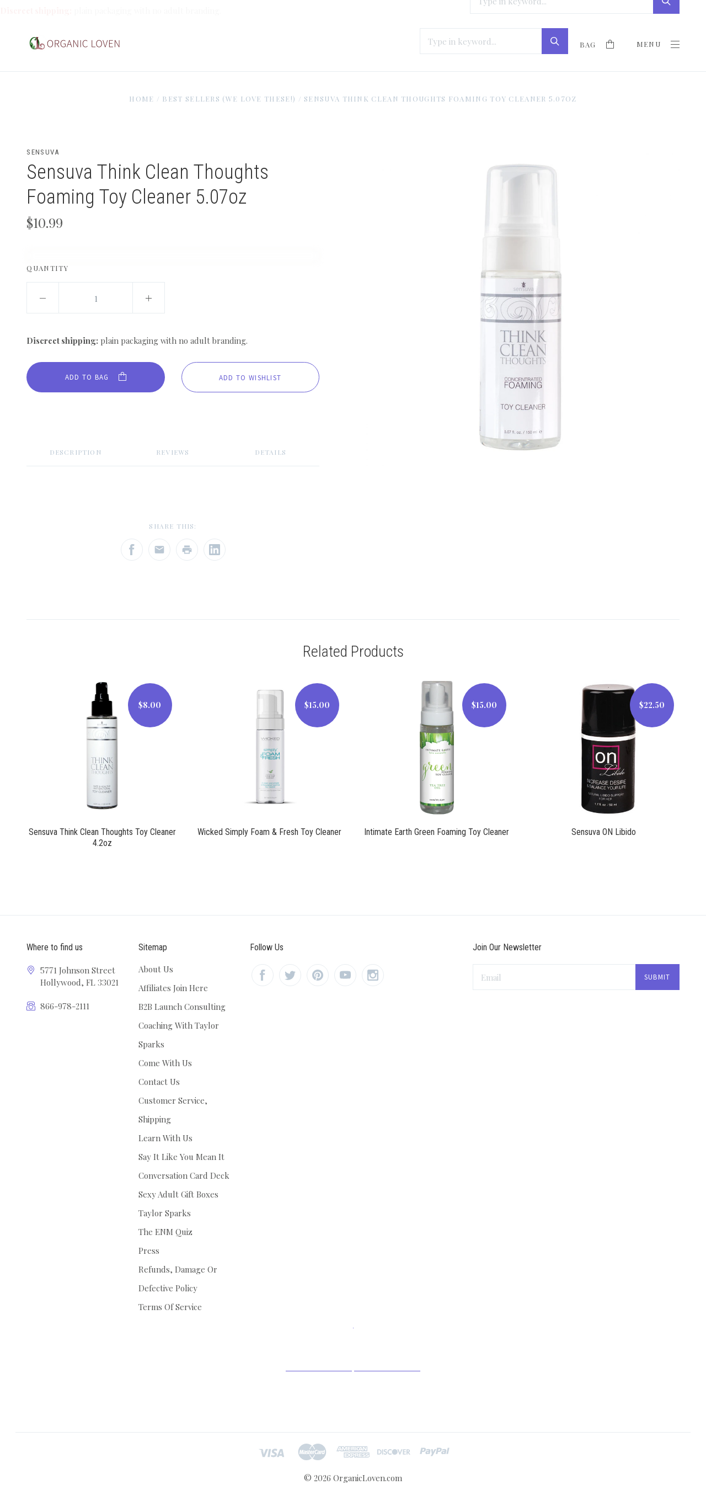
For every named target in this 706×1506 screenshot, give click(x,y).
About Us (155, 969)
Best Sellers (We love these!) (229, 98)
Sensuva (42, 152)
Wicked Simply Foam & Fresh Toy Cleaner (269, 832)
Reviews (172, 452)
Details (270, 452)
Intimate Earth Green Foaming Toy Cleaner (436, 832)
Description (75, 452)
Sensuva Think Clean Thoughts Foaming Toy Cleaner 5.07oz (440, 98)
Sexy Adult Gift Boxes (178, 1194)
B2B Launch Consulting (182, 1006)
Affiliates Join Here (173, 987)
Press (148, 1250)
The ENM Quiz (165, 1231)
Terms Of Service (170, 1306)
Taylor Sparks (164, 1212)
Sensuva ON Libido (603, 832)
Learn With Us (165, 1137)
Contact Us (159, 1081)
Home (141, 98)
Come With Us (165, 1062)
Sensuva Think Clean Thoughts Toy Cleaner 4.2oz (102, 837)
